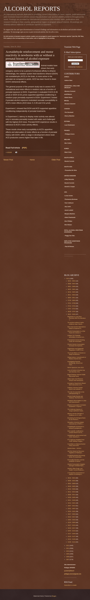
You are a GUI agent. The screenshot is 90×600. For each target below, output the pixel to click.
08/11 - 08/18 (72, 295)
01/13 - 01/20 (72, 539)
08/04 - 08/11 (72, 297)
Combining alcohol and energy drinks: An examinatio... (76, 456)
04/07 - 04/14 (72, 505)
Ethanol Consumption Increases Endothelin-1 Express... (76, 405)
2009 (67, 554)
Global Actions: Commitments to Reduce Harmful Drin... (76, 357)
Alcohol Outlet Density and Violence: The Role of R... (75, 397)
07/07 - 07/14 (72, 308)
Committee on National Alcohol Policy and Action (76, 444)
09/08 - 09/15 (72, 283)
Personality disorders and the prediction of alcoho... (75, 460)
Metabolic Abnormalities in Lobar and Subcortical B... (76, 401)
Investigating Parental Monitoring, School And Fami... (74, 363)
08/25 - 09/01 (72, 289)
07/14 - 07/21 (72, 306)
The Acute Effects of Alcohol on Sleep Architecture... (76, 353)
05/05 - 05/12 (72, 494)
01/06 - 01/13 (72, 542)
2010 (67, 551)
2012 (67, 545)
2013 (67, 278)
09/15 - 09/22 (72, 281)
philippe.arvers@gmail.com (72, 574)
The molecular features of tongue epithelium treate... (75, 410)
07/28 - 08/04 (72, 300)
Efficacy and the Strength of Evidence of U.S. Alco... (75, 414)
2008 (67, 556)
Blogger (54, 596)
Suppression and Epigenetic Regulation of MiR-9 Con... (75, 349)
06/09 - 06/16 (72, 480)
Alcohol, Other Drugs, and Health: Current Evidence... (76, 469)
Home (32, 160)
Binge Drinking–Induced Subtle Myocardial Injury (76, 375)
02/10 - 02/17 (72, 528)
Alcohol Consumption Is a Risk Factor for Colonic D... (76, 331)
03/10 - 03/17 (72, 517)
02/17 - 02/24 (72, 525)
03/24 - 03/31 (72, 511)
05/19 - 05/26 (72, 489)
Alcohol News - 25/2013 (74, 448)
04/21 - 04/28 (72, 500)
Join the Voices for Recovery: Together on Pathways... (75, 451)
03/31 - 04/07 (72, 508)
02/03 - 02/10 (72, 531)
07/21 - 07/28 (72, 303)
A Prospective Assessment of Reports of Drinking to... (75, 473)
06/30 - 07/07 (72, 311)
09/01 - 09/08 (72, 286)
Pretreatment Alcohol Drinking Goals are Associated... (76, 340)
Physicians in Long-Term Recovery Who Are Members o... (76, 318)
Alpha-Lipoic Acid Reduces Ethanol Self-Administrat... (75, 379)
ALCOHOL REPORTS (32, 8)
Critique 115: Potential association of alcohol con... (76, 336)
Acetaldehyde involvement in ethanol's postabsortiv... (75, 427)
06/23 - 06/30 (72, 314)
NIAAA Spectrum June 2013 (75, 367)
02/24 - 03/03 (72, 522)
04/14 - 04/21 (72, 503)
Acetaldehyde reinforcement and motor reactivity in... (76, 436)
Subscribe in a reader (70, 585)
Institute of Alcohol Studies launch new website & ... (75, 388)
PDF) (25, 148)
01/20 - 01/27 (72, 536)
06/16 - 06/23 (72, 478)
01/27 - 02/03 (72, 533)
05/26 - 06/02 (72, 486)
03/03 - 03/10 (72, 519)
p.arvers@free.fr (69, 571)
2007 (67, 559)
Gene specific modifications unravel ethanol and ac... (75, 431)
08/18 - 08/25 (72, 292)
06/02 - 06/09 (72, 483)
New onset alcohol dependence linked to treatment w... (76, 327)
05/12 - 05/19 (72, 492)
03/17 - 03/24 (72, 514)
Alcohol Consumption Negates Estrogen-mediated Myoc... (76, 464)
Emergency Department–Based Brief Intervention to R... (76, 383)
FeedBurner (79, 67)
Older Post (56, 160)
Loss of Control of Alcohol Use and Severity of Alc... (76, 370)
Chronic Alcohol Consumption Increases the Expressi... (76, 345)
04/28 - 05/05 (72, 497)
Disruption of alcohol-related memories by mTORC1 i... (75, 423)
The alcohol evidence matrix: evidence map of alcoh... (75, 323)
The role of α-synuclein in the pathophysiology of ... (75, 392)
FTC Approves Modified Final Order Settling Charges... (75, 440)
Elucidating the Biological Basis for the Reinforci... (76, 418)
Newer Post (8, 160)
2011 (67, 548)
